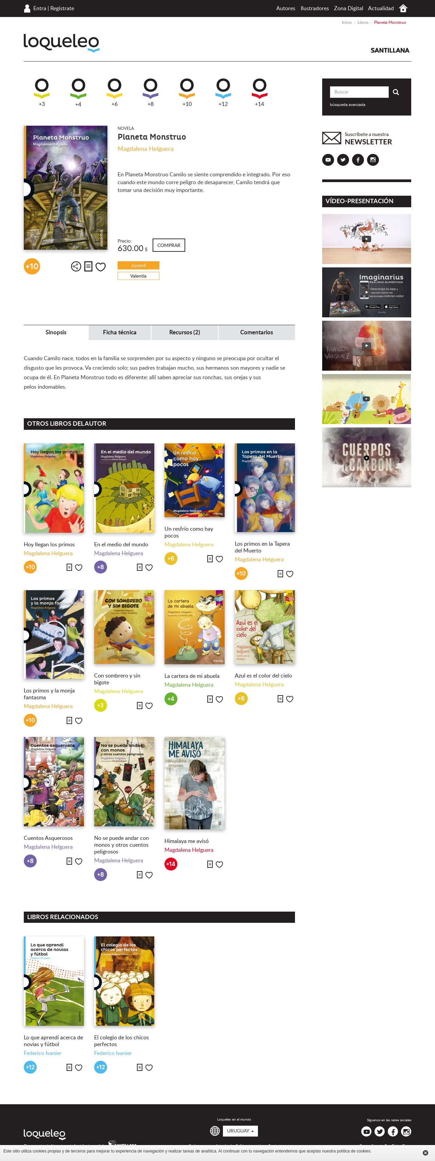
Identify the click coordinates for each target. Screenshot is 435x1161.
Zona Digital (348, 8)
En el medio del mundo (121, 544)
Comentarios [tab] (256, 332)
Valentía (138, 276)
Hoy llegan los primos (49, 544)
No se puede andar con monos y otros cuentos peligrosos (121, 845)
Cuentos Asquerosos (48, 838)
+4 (78, 92)
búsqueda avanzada (347, 105)
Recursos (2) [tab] (184, 332)
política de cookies (353, 1151)
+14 (259, 92)
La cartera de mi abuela (192, 676)
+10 (187, 92)
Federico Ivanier (43, 1053)
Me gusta (100, 267)
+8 (150, 92)
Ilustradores (315, 8)
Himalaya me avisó (186, 841)
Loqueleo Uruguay (62, 43)
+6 (114, 92)
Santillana (390, 50)
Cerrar (425, 1153)
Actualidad (381, 8)
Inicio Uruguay (403, 8)
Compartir (76, 266)
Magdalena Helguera (146, 149)
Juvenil (138, 265)
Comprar (168, 245)
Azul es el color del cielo (263, 676)
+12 (223, 92)
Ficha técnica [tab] (120, 332)
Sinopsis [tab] (56, 332)
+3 (42, 92)
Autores (285, 8)
